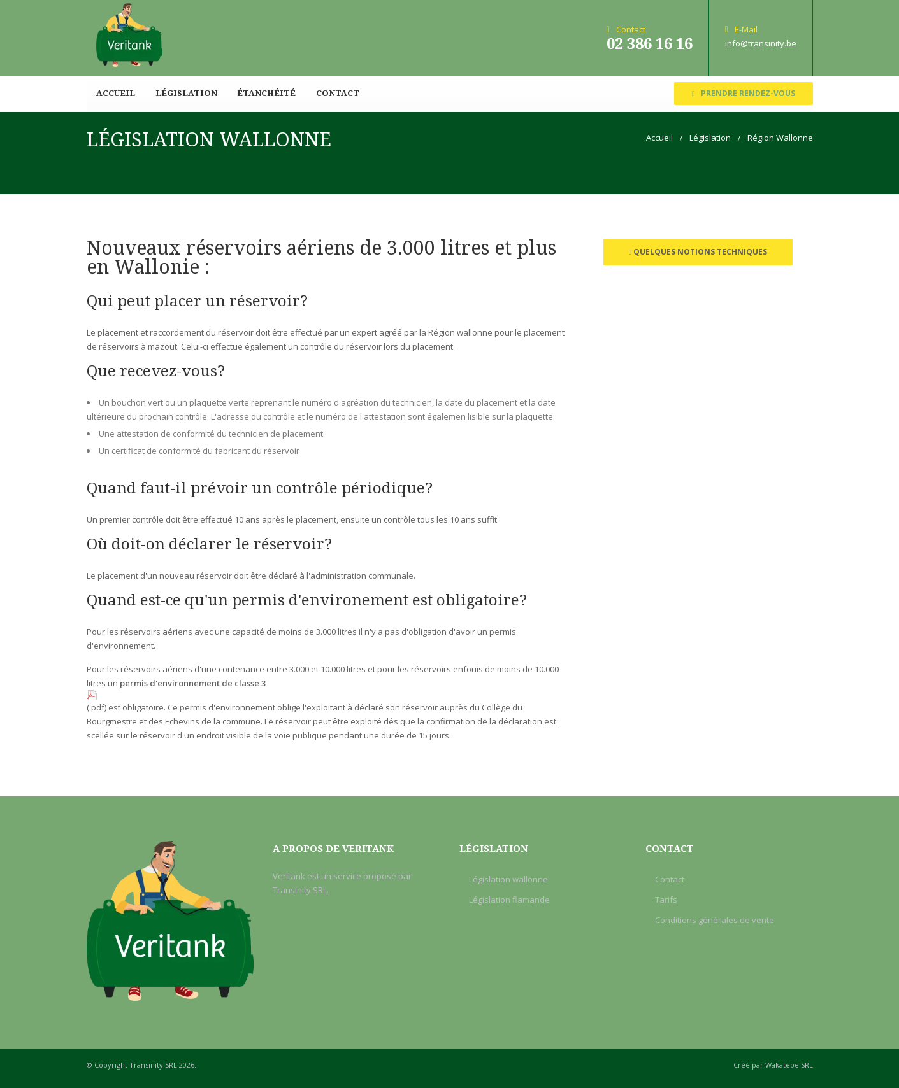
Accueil (115, 93)
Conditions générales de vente (714, 920)
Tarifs (666, 899)
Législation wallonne (508, 879)
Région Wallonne (780, 137)
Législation (185, 93)
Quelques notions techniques (698, 251)
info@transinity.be (760, 43)
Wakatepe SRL (789, 1065)
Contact (334, 93)
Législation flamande (509, 899)
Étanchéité (264, 93)
